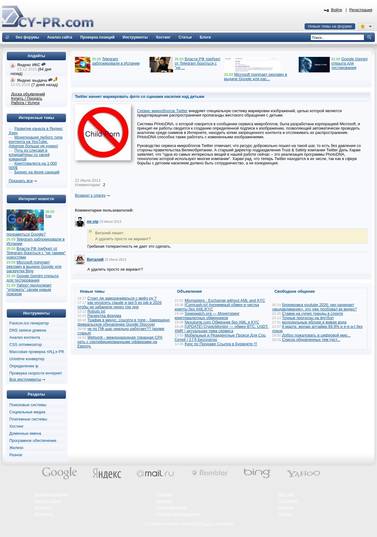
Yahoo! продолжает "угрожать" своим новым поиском (29, 289)
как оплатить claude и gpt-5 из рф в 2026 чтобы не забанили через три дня (119, 305)
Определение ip (24, 366)
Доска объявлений (28, 94)
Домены (286, 507)
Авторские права (171, 507)
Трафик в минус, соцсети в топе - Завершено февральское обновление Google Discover (123, 322)
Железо (16, 448)
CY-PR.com (203, 524)
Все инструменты (25, 379)
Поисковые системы (27, 405)
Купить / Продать (26, 98)
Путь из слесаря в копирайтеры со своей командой (29, 154)
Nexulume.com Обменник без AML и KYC (222, 322)
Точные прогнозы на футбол (307, 318)
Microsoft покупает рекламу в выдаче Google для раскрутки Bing (34, 266)
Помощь (164, 501)
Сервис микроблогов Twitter (162, 111)
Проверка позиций (51, 494)
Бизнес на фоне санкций (36, 172)
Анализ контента (24, 337)
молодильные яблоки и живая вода (314, 322)
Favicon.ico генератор (29, 323)
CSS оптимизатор (25, 344)
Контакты (42, 507)
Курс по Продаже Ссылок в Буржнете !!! (221, 344)
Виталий (95, 259)
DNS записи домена (27, 330)
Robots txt (96, 311)
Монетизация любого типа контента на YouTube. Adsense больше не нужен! (35, 141)
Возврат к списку (90, 195)
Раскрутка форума (104, 316)
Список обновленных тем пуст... (311, 339)
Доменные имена (25, 433)
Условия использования (178, 514)
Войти (336, 10)
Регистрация (360, 10)
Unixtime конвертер (26, 359)
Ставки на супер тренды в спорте (312, 313)
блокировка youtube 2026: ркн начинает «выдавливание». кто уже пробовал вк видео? (314, 307)
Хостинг (16, 426)
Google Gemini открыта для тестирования (349, 63)
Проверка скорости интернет (35, 373)
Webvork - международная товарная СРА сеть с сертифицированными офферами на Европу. (120, 341)
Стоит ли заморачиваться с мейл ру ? (122, 298)
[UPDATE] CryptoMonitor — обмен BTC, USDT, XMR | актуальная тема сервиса (222, 328)
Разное (15, 455)
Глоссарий (288, 501)
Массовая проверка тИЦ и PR (36, 352)
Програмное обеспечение (32, 440)
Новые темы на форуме (330, 26)
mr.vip (92, 221)
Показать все (21, 181)
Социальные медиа (27, 412)
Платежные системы (28, 419)
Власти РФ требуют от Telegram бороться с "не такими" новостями (36, 252)
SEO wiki (287, 494)
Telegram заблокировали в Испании (116, 61)
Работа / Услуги (25, 103)
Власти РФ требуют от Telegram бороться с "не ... (197, 63)
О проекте (43, 514)
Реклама (164, 494)
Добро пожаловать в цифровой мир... (316, 335)
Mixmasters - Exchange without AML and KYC (225, 300)
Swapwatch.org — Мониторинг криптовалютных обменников (207, 315)
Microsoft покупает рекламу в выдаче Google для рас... (255, 76)
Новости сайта (47, 501)
